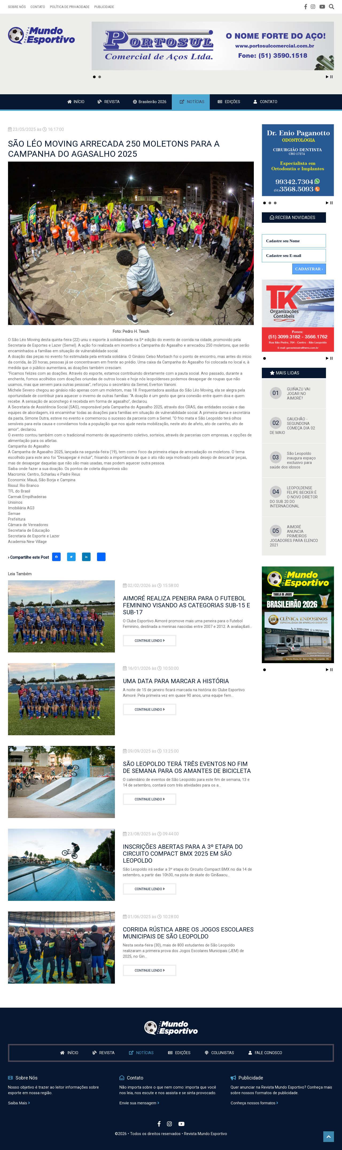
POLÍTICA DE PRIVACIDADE (70, 7)
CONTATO (37, 7)
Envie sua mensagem (139, 1103)
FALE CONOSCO (265, 1053)
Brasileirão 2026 (149, 102)
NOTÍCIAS (192, 102)
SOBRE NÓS (17, 7)
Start (327, 76)
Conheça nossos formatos (254, 1103)
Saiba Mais (19, 1103)
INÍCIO (75, 102)
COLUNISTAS (219, 1053)
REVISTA (109, 102)
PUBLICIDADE (104, 7)
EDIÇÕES (229, 102)
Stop (331, 76)
